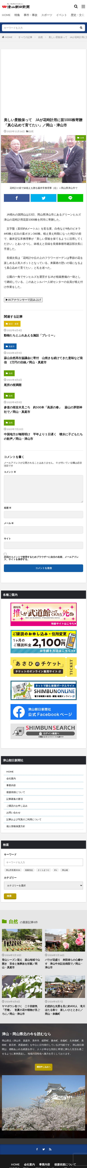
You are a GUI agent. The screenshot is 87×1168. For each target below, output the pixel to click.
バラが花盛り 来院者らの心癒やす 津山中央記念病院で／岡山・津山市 (64, 963)
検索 (9, 895)
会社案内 (11, 778)
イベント (61, 15)
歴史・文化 (77, 15)
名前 (7, 508)
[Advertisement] (43, 66)
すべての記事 (25, 37)
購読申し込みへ (43, 1067)
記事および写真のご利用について (23, 819)
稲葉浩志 (29, 870)
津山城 (65, 870)
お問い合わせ (13, 812)
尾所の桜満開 (12, 385)
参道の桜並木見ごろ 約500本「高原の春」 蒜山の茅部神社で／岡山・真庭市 (43, 409)
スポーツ (46, 15)
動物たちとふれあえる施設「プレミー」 (30, 335)
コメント (10, 472)
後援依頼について (15, 792)
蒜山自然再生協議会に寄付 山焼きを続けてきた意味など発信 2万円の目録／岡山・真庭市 (43, 360)
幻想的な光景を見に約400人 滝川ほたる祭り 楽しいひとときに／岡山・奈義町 (65, 1010)
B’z (55, 870)
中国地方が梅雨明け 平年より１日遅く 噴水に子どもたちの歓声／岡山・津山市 (43, 436)
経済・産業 (13, 324)
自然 (40, 37)
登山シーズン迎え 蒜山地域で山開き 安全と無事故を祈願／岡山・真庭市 (21, 963)
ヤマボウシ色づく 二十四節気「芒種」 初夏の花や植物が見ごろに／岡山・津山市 (21, 1010)
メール (9, 523)
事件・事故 (30, 15)
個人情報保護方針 (15, 826)
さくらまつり (43, 870)
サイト (7, 538)
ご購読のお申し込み (16, 805)
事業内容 (11, 785)
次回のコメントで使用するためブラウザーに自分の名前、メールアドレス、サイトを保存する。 (41, 558)
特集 (17, 15)
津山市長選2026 (13, 870)
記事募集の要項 (14, 798)
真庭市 (12, 346)
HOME (6, 15)
